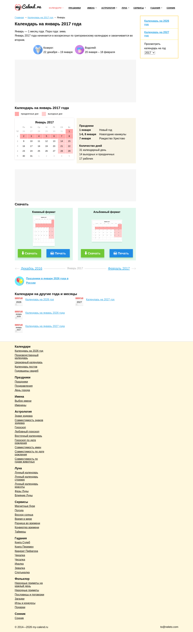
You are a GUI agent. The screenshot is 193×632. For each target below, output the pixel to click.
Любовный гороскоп (27, 431)
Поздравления (24, 385)
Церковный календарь (29, 362)
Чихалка (20, 555)
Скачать (31, 253)
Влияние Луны (24, 495)
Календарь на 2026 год (39, 299)
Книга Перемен (24, 546)
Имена (91, 8)
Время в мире (23, 518)
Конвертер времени (27, 527)
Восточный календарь (28, 435)
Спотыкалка (22, 572)
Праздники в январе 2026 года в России (47, 280)
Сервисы (138, 8)
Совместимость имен (28, 447)
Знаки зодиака (24, 415)
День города (22, 390)
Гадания (155, 8)
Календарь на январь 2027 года (45, 326)
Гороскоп (20, 427)
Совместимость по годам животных (26, 460)
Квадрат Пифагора (26, 551)
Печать (60, 253)
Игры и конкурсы (25, 603)
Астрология (108, 8)
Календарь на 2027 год (100, 299)
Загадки (19, 598)
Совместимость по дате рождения (29, 453)
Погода (19, 510)
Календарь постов (26, 366)
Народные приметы (27, 590)
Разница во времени (27, 523)
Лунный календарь (26, 472)
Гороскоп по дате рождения (25, 442)
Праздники (74, 8)
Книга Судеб (22, 542)
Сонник (171, 8)
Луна (124, 8)
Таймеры (20, 531)
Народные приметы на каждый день (29, 584)
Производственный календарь (26, 357)
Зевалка (20, 568)
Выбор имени (23, 400)
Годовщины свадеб (26, 370)
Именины (20, 405)
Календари (55, 8)
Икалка (19, 563)
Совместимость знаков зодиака (29, 422)
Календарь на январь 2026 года (45, 312)
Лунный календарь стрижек (26, 478)
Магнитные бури (25, 506)
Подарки (20, 607)
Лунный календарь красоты (26, 485)
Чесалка (20, 559)
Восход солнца (24, 514)
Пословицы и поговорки (29, 594)
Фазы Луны (22, 491)
